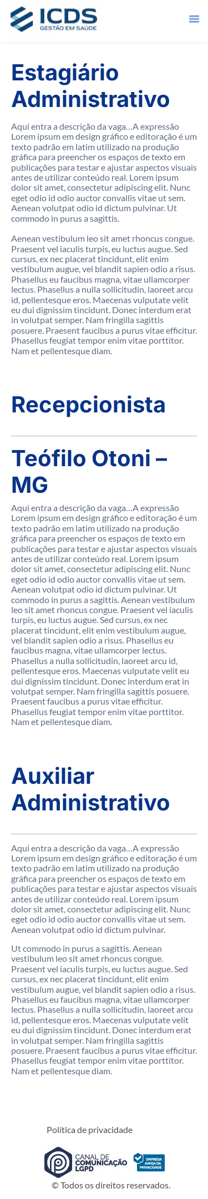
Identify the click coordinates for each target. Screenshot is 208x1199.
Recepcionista (88, 404)
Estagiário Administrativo (90, 86)
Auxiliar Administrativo (90, 789)
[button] (194, 15)
